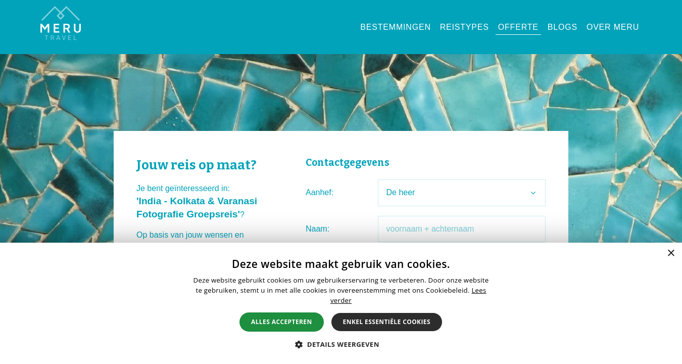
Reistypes (464, 27)
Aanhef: (319, 192)
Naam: (317, 228)
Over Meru (613, 27)
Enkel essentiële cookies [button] (386, 321)
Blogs (562, 27)
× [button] (670, 253)
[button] (341, 344)
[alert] (341, 303)
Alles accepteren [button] (281, 321)
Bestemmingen (395, 27)
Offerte (518, 27)
